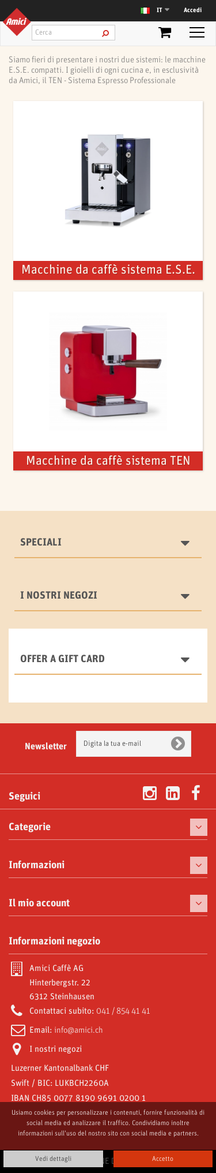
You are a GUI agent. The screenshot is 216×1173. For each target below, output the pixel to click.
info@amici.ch (78, 1030)
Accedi (193, 10)
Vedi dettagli (53, 1159)
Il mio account (39, 903)
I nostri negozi (58, 595)
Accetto (162, 1159)
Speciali (41, 542)
